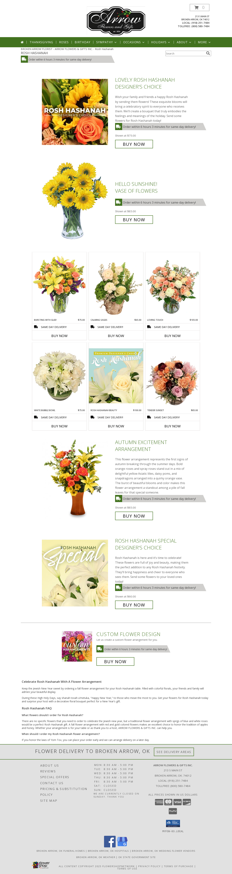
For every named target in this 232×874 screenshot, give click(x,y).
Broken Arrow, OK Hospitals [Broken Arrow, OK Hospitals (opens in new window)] (108, 850)
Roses (64, 42)
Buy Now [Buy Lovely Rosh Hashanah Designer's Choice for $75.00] (134, 144)
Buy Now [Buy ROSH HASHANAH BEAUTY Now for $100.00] (116, 426)
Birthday (82, 42)
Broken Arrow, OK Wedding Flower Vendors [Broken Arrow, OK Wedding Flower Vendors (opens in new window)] (163, 850)
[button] (199, 7)
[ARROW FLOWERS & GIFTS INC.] (116, 20)
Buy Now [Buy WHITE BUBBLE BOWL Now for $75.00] (59, 426)
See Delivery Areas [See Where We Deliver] (174, 752)
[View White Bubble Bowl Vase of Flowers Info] (59, 376)
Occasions (134, 42)
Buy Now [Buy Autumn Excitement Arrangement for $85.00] (134, 516)
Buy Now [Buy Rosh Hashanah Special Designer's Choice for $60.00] (134, 605)
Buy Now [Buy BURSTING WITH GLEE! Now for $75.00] (59, 335)
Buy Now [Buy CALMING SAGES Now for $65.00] (116, 335)
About (184, 42)
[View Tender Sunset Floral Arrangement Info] (172, 376)
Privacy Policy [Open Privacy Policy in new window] (149, 866)
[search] (208, 53)
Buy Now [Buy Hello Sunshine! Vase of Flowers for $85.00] (134, 220)
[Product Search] (185, 53)
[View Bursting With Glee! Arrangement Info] (59, 285)
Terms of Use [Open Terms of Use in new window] (127, 868)
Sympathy (106, 42)
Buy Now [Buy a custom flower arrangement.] (115, 661)
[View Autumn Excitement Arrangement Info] (77, 479)
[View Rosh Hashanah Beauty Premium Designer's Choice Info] (116, 376)
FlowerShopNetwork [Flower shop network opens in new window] (118, 866)
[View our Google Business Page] (122, 846)
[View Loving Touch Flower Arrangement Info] (172, 285)
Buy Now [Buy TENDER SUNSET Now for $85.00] (172, 426)
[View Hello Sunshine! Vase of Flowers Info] (77, 202)
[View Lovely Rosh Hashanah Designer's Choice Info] (77, 112)
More (204, 42)
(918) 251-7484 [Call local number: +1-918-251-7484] (200, 22)
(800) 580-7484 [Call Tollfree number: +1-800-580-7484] (180, 786)
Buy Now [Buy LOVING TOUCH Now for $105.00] (172, 335)
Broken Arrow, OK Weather (95, 857)
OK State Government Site (137, 857)
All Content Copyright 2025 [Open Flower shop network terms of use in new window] (80, 866)
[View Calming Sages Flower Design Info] (116, 285)
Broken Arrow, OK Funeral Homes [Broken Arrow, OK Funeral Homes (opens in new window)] (61, 850)
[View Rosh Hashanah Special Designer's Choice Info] (77, 572)
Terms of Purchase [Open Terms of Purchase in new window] (178, 866)
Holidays (161, 42)
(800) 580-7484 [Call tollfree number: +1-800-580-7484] (200, 26)
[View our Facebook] (110, 846)
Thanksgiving (41, 42)
